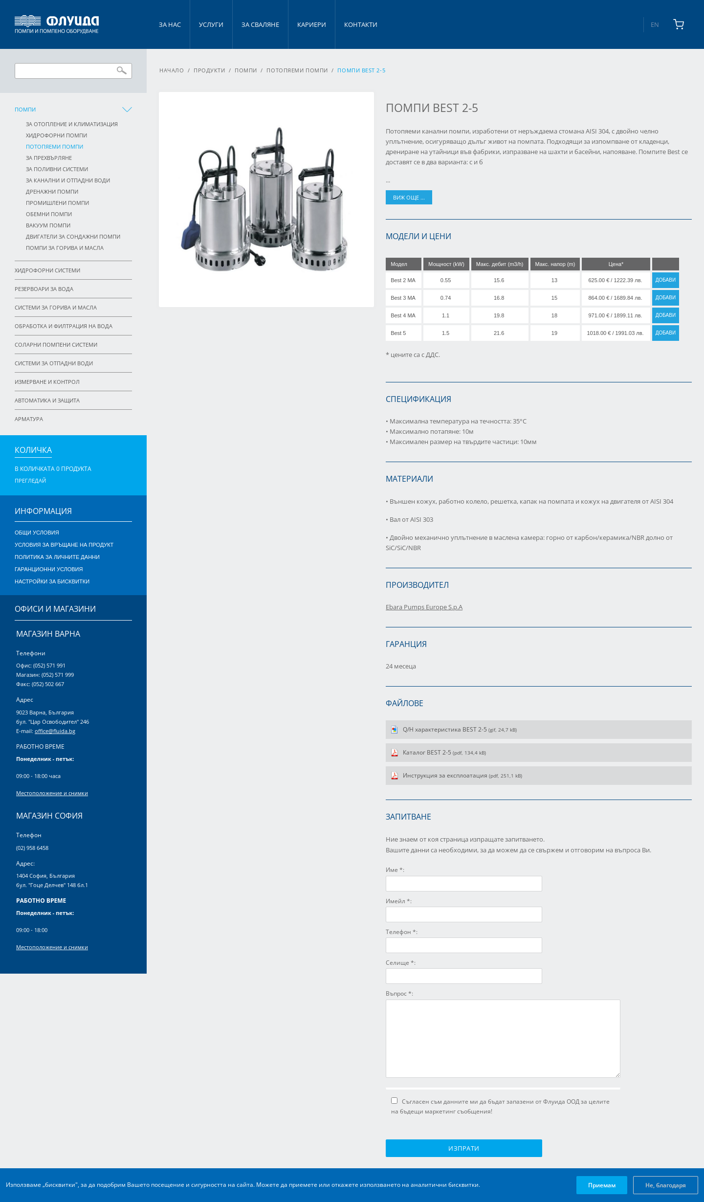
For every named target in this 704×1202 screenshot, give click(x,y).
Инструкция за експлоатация (462, 775)
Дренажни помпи (52, 191)
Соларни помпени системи (56, 344)
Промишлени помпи (57, 202)
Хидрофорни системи (47, 270)
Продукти (209, 70)
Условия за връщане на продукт (64, 545)
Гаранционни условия (49, 569)
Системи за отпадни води (54, 363)
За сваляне (260, 24)
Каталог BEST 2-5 (444, 752)
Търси (122, 70)
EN (655, 24)
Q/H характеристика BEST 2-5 (460, 729)
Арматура (29, 419)
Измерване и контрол (47, 381)
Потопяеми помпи (54, 146)
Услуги (211, 24)
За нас (170, 24)
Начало (171, 70)
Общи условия (37, 532)
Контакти (360, 24)
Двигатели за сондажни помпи (73, 236)
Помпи (25, 109)
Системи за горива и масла (56, 307)
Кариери (311, 24)
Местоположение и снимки (52, 793)
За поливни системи (57, 169)
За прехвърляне (49, 157)
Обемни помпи (49, 214)
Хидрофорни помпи (56, 135)
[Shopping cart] (678, 24)
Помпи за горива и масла (65, 247)
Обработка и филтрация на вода (63, 326)
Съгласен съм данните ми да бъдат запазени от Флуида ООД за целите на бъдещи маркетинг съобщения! (500, 1106)
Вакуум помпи (48, 225)
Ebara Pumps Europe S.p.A (424, 606)
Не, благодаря (665, 1185)
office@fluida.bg (55, 731)
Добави (666, 280)
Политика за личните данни (57, 557)
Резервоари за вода (44, 288)
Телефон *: (402, 932)
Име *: (395, 870)
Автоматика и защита (47, 400)
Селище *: (401, 962)
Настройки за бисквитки (52, 581)
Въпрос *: (399, 993)
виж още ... (409, 197)
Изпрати (464, 1148)
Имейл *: (399, 901)
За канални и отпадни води (68, 180)
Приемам (602, 1185)
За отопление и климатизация (72, 124)
